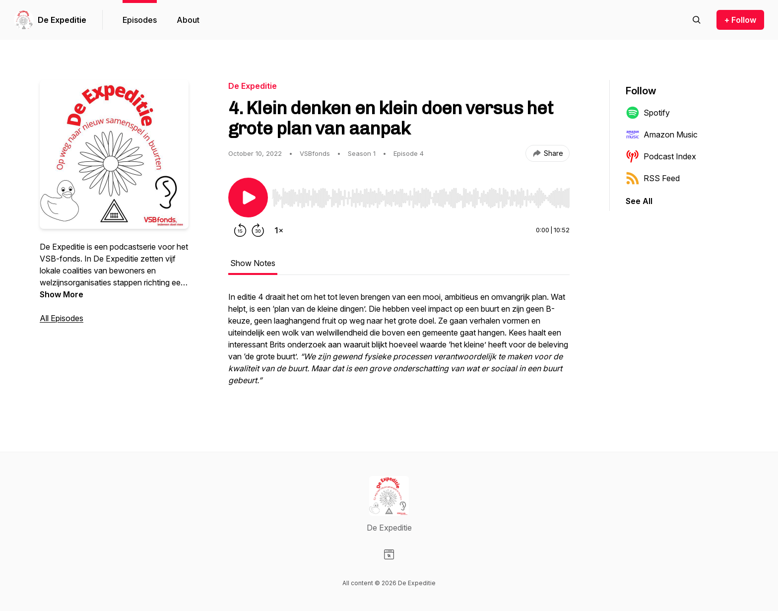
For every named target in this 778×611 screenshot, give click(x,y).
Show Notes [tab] (252, 263)
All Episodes (61, 318)
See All (639, 201)
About (188, 20)
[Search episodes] (697, 20)
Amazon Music (662, 134)
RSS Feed (653, 178)
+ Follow (740, 20)
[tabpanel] (399, 343)
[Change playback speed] (279, 230)
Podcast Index (661, 156)
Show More (61, 294)
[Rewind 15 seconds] (240, 230)
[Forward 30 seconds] (258, 230)
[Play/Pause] (248, 197)
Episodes (140, 20)
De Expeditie (62, 20)
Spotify (648, 113)
